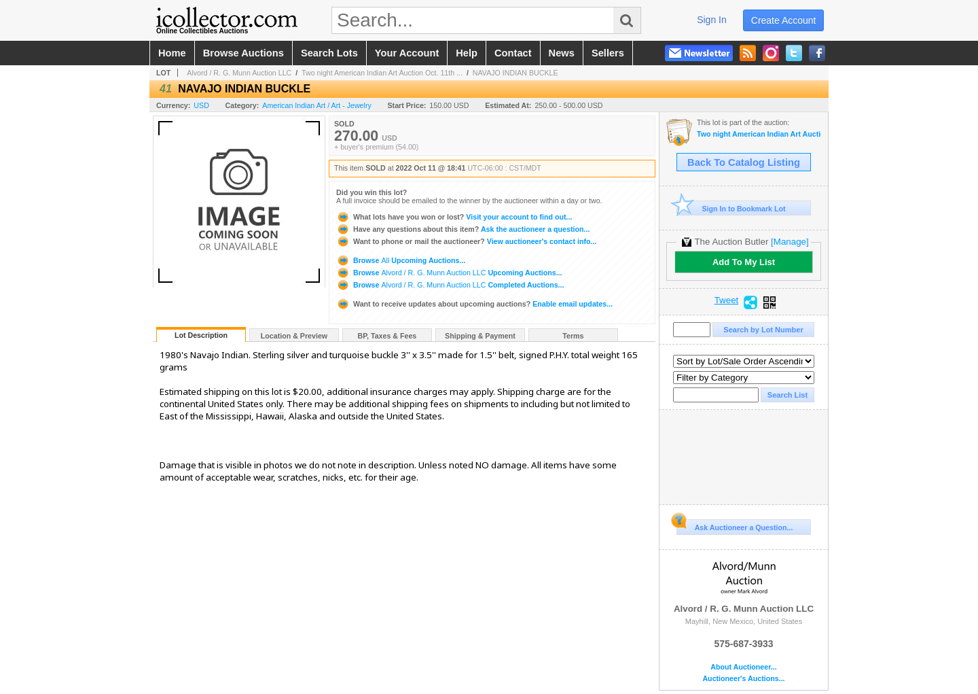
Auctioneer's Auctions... (743, 678)
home (172, 53)
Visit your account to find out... (454, 217)
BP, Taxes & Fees (387, 336)
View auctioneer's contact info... (466, 241)
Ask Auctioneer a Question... (734, 525)
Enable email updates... (474, 304)
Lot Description (201, 335)
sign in (712, 19)
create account (783, 20)
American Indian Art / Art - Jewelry (317, 105)
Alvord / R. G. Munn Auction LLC (239, 73)
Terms (572, 336)
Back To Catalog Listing (743, 162)
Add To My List (743, 262)
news (562, 53)
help (466, 53)
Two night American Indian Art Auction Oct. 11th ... (382, 73)
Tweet (726, 300)
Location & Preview (294, 336)
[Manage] (789, 242)
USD (201, 105)
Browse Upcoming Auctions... (400, 260)
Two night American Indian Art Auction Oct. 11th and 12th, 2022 (759, 134)
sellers (608, 53)
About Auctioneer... (743, 667)
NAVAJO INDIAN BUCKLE (515, 73)
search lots (329, 53)
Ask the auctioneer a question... (463, 229)
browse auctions (243, 53)
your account (407, 53)
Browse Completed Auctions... (450, 285)
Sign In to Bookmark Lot (731, 208)
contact (513, 53)
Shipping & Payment (480, 336)
